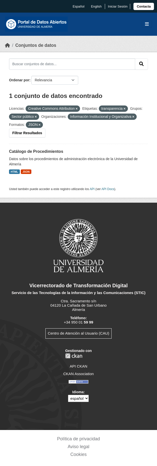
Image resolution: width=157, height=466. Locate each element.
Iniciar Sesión (117, 6)
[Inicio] (7, 45)
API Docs (107, 189)
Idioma (78, 392)
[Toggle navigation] (147, 24)
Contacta (144, 6)
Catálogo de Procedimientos (36, 151)
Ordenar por (19, 80)
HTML (14, 171)
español (79, 6)
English (96, 6)
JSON (26, 171)
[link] (143, 6)
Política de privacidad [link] (78, 438)
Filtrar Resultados (27, 133)
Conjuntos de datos (35, 45)
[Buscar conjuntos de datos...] (72, 63)
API (92, 189)
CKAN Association (78, 374)
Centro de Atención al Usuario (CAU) (78, 333)
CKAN (73, 356)
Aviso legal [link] (79, 446)
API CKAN (78, 366)
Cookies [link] (78, 454)
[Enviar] (141, 63)
